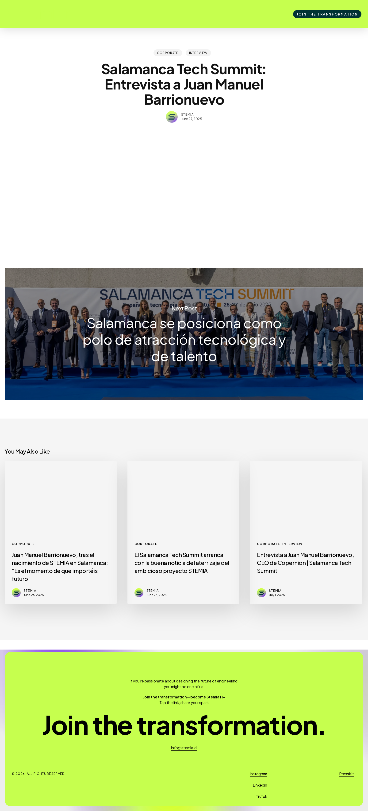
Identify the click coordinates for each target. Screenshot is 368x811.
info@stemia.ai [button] (184, 747)
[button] (184, 724)
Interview (198, 52)
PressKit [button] (346, 773)
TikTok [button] (261, 796)
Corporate (168, 52)
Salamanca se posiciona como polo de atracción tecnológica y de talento (184, 334)
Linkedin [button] (260, 785)
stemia (187, 113)
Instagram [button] (258, 773)
